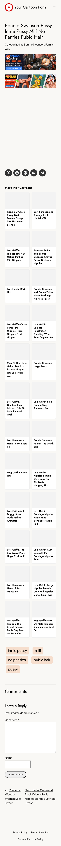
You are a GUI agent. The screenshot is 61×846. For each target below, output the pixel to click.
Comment (12, 720)
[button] (8, 172)
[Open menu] (54, 7)
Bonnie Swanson (34, 44)
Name (8, 757)
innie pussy (17, 650)
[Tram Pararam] (30, 87)
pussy (13, 669)
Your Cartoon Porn (30, 7)
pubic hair (42, 660)
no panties (17, 660)
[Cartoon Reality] (30, 69)
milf (38, 650)
